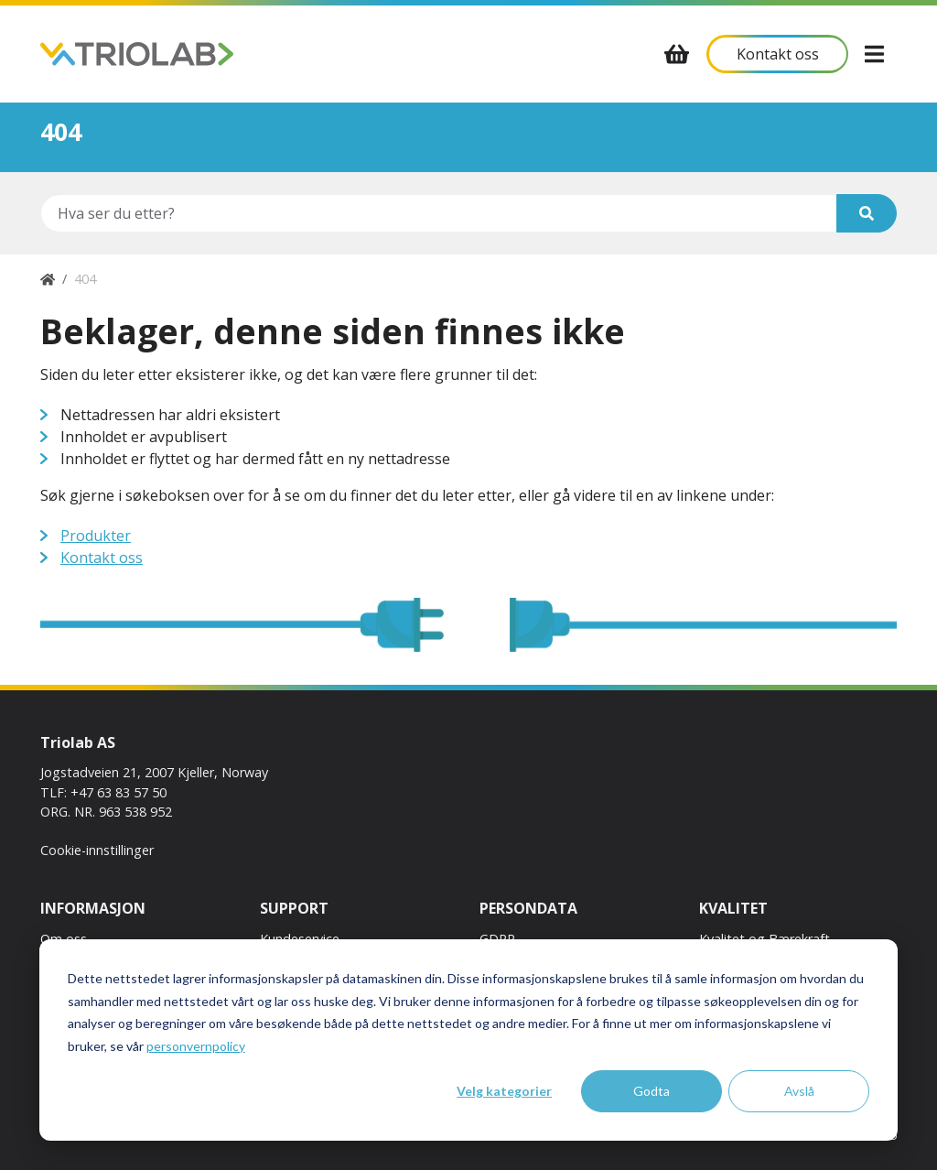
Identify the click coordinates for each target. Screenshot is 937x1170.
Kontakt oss (101, 557)
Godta (651, 1091)
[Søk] (866, 213)
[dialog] (468, 1040)
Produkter (95, 535)
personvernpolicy (195, 1046)
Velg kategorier (504, 1091)
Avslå (799, 1091)
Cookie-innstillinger (97, 850)
